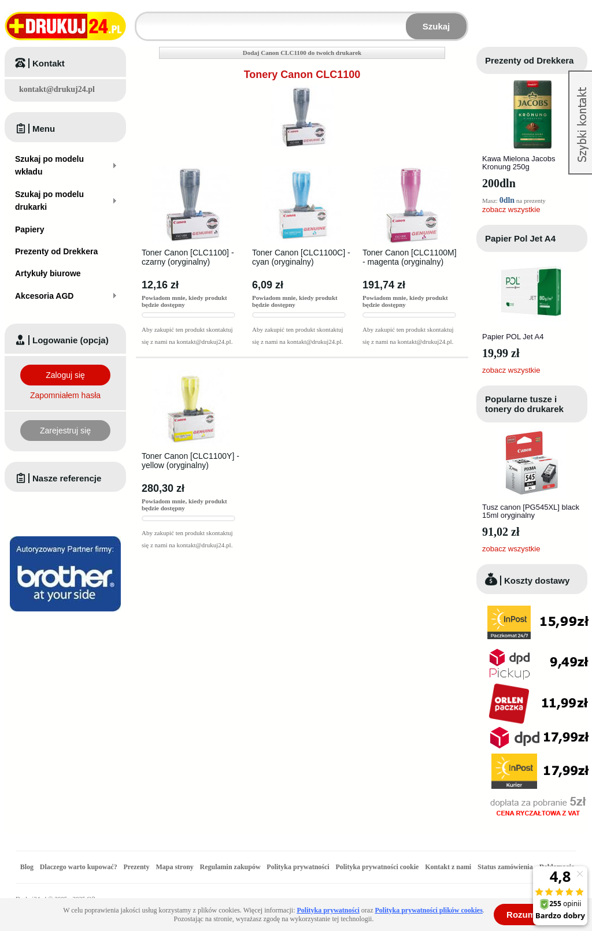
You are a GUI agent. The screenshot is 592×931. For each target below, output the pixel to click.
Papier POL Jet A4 (512, 336)
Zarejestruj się (65, 430)
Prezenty (137, 867)
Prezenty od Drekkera (529, 60)
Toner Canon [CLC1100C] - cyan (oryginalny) (301, 257)
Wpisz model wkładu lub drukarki (143, 19)
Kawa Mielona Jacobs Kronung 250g (518, 162)
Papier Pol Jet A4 (520, 238)
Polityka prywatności (298, 867)
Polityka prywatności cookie (377, 867)
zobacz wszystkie (511, 209)
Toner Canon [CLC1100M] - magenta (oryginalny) (409, 257)
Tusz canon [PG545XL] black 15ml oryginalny (530, 511)
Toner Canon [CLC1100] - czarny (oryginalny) (188, 257)
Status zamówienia (506, 867)
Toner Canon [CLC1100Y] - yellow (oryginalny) (190, 460)
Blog (27, 867)
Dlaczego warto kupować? (78, 867)
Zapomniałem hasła (65, 395)
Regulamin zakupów (230, 867)
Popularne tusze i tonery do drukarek (524, 404)
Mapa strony (174, 867)
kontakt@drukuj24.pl (57, 89)
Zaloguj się (65, 375)
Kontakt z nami (448, 867)
